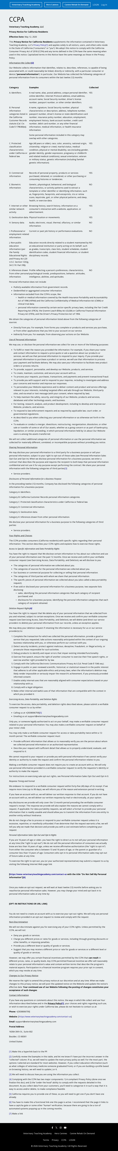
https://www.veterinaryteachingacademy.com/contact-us (38, 874)
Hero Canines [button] (52, 4)
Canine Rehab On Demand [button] (76, 4)
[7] (62, 1003)
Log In (104, 4)
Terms (46, 1140)
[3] (66, 468)
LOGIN (96, 4)
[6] (24, 877)
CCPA (63, 1140)
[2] (10, 1056)
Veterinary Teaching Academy (37, 1133)
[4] (10, 1079)
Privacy (55, 1140)
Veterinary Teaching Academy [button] (26, 4)
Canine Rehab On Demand (82, 1133)
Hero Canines (60, 1133)
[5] (40, 712)
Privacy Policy (39, 45)
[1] (47, 45)
